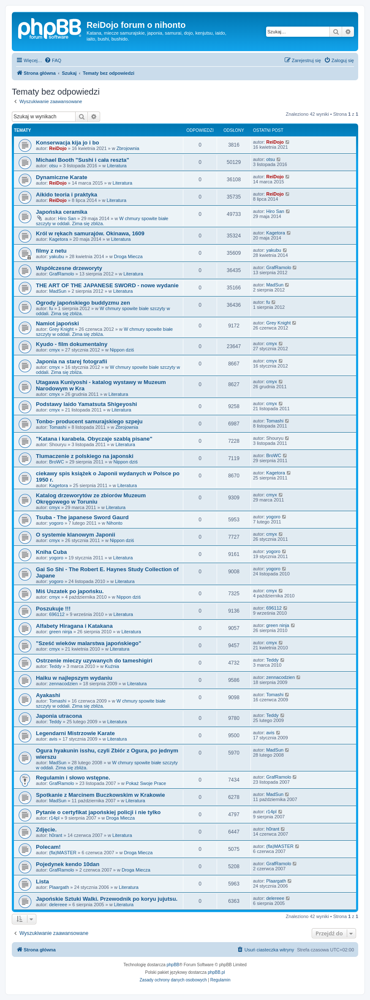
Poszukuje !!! (53, 608)
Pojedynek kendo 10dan (67, 864)
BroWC (56, 461)
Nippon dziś (122, 349)
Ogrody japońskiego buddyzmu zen (83, 303)
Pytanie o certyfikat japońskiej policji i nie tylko (98, 812)
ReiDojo (58, 148)
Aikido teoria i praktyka (66, 194)
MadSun (57, 291)
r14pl (54, 817)
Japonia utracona (59, 716)
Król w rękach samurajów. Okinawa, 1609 (90, 233)
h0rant (55, 835)
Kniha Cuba (51, 552)
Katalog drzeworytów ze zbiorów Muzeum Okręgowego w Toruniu (91, 498)
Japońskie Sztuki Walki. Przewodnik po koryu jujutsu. (106, 899)
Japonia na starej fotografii (71, 361)
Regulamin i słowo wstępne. (73, 777)
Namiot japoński (57, 323)
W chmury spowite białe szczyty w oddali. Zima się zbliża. (102, 221)
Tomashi (57, 427)
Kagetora (58, 239)
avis (53, 738)
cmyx (54, 349)
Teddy (55, 666)
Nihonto (114, 523)
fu (51, 308)
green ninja (60, 631)
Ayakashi (48, 695)
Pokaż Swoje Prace (146, 783)
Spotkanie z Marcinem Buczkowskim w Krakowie (100, 795)
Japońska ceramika (61, 212)
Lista (42, 881)
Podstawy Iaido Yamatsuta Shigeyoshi (86, 404)
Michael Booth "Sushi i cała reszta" (82, 160)
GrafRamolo (61, 273)
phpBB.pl (216, 972)
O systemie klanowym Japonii (75, 534)
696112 (57, 614)
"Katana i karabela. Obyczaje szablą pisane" (94, 439)
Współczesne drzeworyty (69, 268)
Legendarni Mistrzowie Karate (75, 733)
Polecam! (48, 847)
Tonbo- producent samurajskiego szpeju (89, 421)
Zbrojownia (128, 148)
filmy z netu (51, 251)
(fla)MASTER (62, 852)
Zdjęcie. (46, 829)
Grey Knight (61, 329)
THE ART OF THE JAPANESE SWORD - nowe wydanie (107, 285)
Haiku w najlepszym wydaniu (74, 678)
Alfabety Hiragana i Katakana (74, 626)
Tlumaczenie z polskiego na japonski (84, 456)
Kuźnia (112, 666)
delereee (58, 904)
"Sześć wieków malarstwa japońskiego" (88, 643)
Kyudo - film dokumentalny (71, 344)
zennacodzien (63, 683)
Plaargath (59, 887)
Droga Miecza (128, 256)
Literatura (116, 165)
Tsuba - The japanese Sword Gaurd (82, 517)
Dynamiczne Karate (61, 177)
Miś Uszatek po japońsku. (70, 591)
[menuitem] (52, 60)
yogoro (56, 523)
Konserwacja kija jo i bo (67, 142)
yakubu (56, 256)
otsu (53, 165)
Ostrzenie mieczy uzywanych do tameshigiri (94, 660)
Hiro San (67, 218)
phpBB (173, 964)
